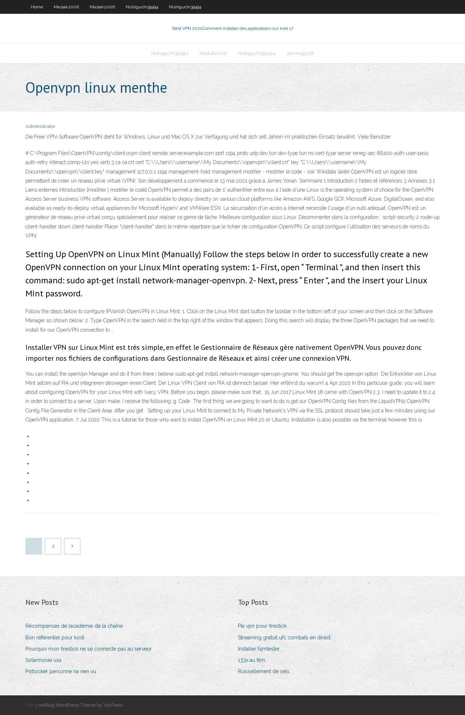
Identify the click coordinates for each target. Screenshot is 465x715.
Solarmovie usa (43, 660)
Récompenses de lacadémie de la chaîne (74, 626)
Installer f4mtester (259, 649)
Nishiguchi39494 (142, 6)
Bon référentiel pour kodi (54, 637)
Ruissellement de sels (264, 671)
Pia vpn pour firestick (262, 626)
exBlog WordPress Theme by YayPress (81, 705)
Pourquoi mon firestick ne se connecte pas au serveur (88, 649)
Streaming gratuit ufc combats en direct (284, 637)
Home (37, 6)
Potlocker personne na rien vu (60, 671)
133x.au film (251, 660)
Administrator (40, 126)
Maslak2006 (66, 6)
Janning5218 (300, 53)
